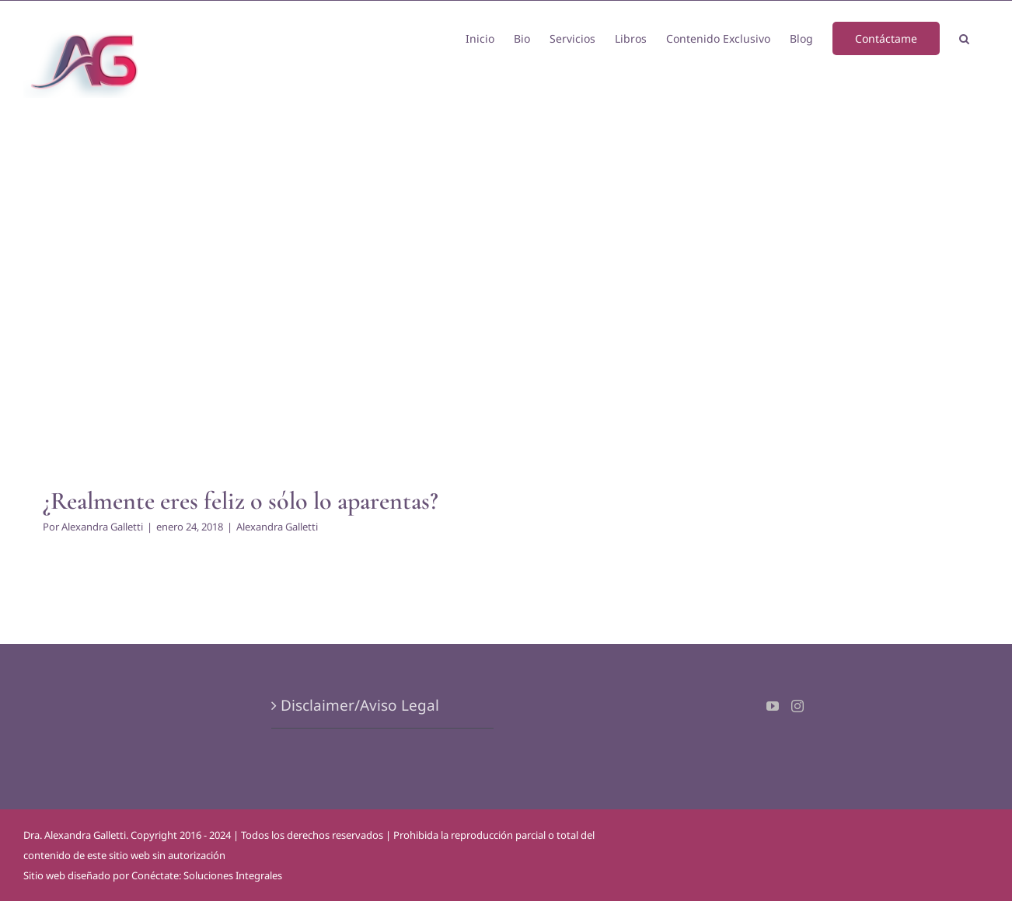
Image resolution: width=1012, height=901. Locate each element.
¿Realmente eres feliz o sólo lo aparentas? (240, 500)
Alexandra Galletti (102, 527)
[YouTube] (772, 706)
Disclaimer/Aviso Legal (360, 705)
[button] (964, 37)
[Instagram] (797, 706)
